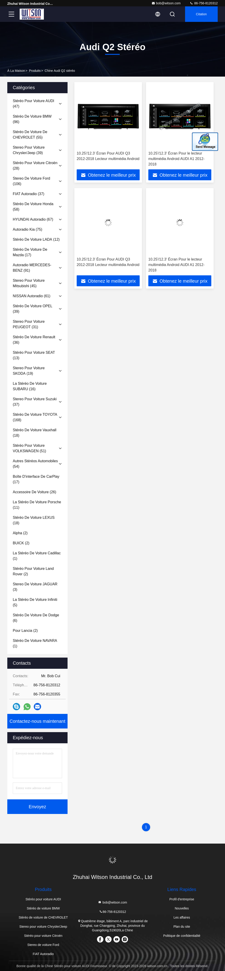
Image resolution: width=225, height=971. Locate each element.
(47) (33, 103)
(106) (31, 181)
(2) (20, 533)
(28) (35, 165)
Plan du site (181, 926)
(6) (36, 617)
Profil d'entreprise (181, 899)
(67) (33, 219)
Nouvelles (182, 908)
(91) (32, 267)
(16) (30, 386)
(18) (34, 432)
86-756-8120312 (204, 3)
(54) (35, 463)
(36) (34, 339)
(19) (29, 370)
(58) (33, 206)
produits (35, 70)
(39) (29, 150)
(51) (29, 448)
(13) (34, 355)
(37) (28, 194)
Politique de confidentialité (181, 935)
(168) (35, 417)
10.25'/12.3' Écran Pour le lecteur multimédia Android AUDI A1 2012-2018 (176, 158)
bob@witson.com (166, 3)
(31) (29, 324)
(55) (30, 134)
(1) (37, 555)
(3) (35, 586)
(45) (29, 283)
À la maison (16, 70)
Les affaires (181, 917)
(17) (30, 252)
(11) (37, 504)
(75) (27, 229)
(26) (34, 492)
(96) (32, 119)
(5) (35, 602)
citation (201, 14)
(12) (36, 239)
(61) (31, 296)
